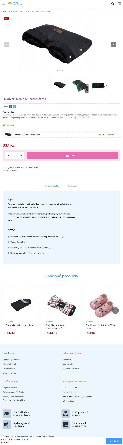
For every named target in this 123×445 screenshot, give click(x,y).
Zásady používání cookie (13, 396)
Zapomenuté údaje (71, 368)
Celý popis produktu (81, 117)
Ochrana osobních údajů (13, 392)
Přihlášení (67, 359)
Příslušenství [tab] (72, 186)
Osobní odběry (9, 368)
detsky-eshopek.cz (26, 436)
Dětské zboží (16, 11)
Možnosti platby (9, 373)
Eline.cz (51, 436)
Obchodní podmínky (11, 359)
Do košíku (72, 155)
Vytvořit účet (68, 364)
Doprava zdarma (10, 388)
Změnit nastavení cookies (14, 400)
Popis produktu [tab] (52, 186)
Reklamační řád (9, 364)
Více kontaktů (68, 401)
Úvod (4, 11)
